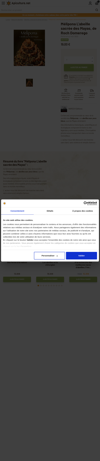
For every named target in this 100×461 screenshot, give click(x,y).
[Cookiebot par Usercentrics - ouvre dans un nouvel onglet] (85, 203)
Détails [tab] (50, 211)
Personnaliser (50, 256)
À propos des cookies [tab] (82, 211)
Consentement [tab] (17, 211)
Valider (81, 256)
